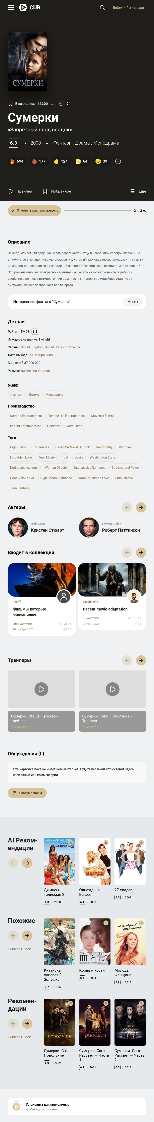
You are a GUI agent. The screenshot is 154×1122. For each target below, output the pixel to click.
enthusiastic (124, 478)
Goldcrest (54, 426)
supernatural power (126, 468)
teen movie (46, 457)
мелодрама (106, 143)
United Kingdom (32, 347)
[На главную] (30, 7)
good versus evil (22, 478)
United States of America (62, 347)
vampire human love (93, 478)
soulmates (41, 447)
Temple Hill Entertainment (66, 416)
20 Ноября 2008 (41, 355)
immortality (104, 447)
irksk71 (18, 601)
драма (82, 143)
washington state (102, 457)
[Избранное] (56, 191)
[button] (141, 507)
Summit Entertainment (26, 416)
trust (64, 457)
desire (79, 457)
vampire (125, 447)
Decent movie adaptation (105, 609)
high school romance (56, 478)
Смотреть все (19, 949)
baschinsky (90, 601)
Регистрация (136, 7)
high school (18, 447)
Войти (117, 7)
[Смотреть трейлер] (20, 191)
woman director (56, 468)
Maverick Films (102, 416)
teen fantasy (19, 488)
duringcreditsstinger (24, 468)
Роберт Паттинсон (121, 530)
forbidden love (21, 457)
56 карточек (91, 618)
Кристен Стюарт (47, 530)
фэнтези (62, 143)
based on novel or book (72, 447)
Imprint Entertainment (25, 426)
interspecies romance (89, 468)
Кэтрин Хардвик (38, 371)
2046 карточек (22, 624)
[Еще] (137, 191)
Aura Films (74, 426)
